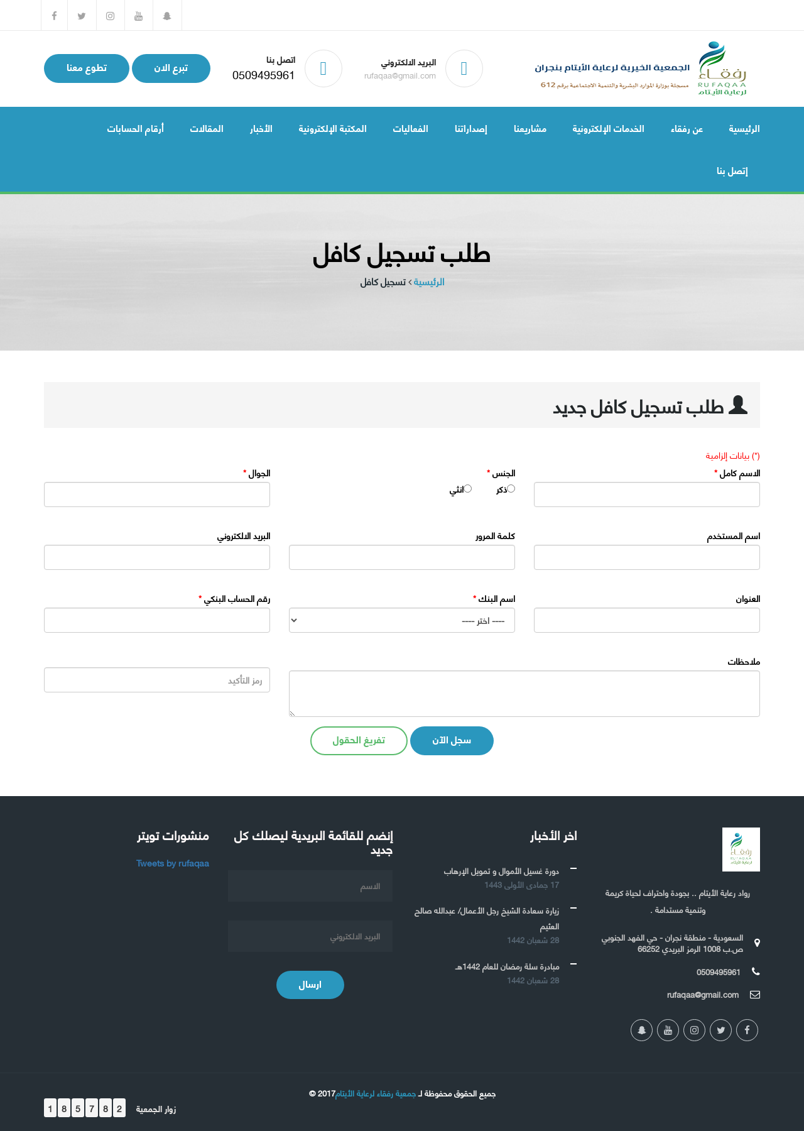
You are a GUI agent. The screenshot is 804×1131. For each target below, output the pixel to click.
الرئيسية (744, 127)
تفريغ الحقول (359, 738)
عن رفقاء (687, 127)
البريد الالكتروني (243, 535)
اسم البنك (494, 598)
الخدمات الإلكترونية (608, 127)
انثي (457, 489)
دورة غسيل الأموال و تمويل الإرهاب (501, 870)
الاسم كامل (737, 472)
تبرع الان (171, 66)
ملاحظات (744, 661)
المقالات (207, 127)
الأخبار (261, 127)
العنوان (748, 598)
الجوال (256, 472)
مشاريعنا (530, 127)
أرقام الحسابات (135, 127)
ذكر (501, 489)
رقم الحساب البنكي (234, 598)
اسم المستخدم (733, 535)
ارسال (310, 983)
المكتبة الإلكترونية (333, 127)
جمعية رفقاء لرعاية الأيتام (375, 1092)
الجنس (501, 472)
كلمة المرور (495, 535)
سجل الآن (452, 738)
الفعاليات (410, 127)
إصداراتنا (471, 127)
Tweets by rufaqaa (172, 862)
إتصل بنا (732, 169)
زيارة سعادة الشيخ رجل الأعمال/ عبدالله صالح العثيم (487, 917)
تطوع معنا (87, 66)
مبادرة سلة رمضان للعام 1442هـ (507, 965)
